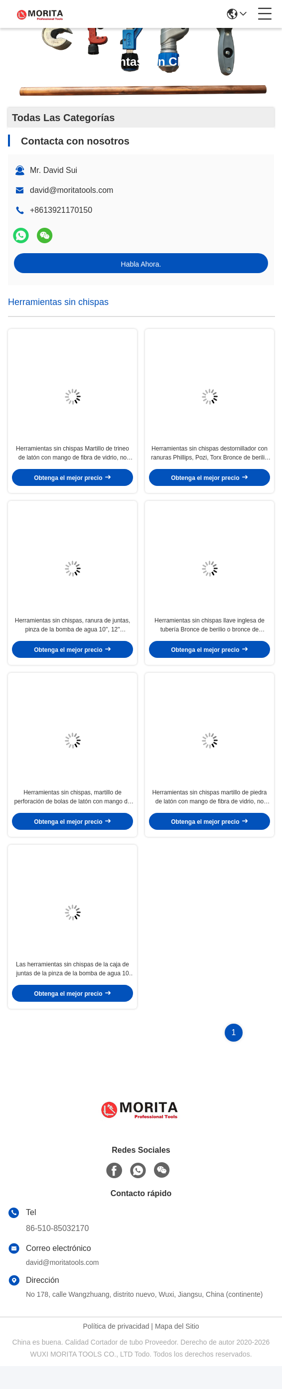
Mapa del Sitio (177, 1349)
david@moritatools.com (71, 190)
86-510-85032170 (57, 1251)
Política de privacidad (116, 1349)
